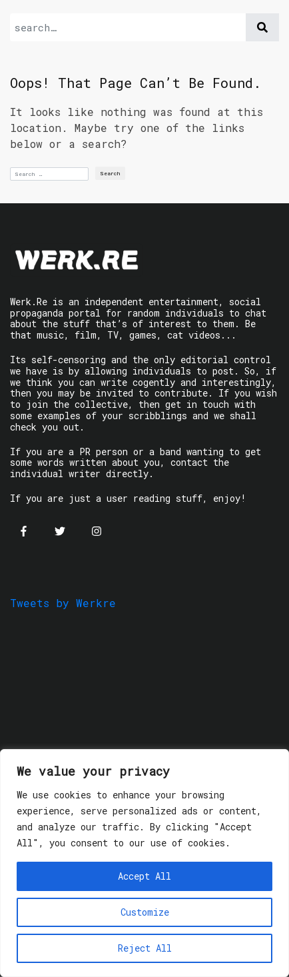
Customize (145, 912)
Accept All (144, 876)
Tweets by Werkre (63, 603)
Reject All (145, 948)
